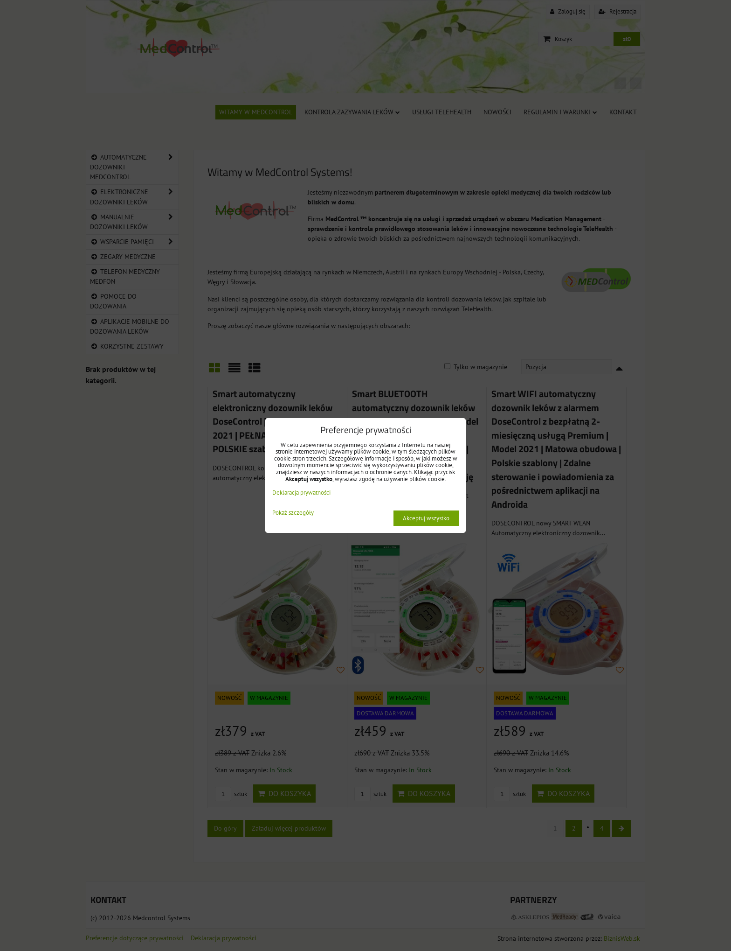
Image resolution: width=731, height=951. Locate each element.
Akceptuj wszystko (426, 518)
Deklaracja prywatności (301, 492)
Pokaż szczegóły (293, 513)
